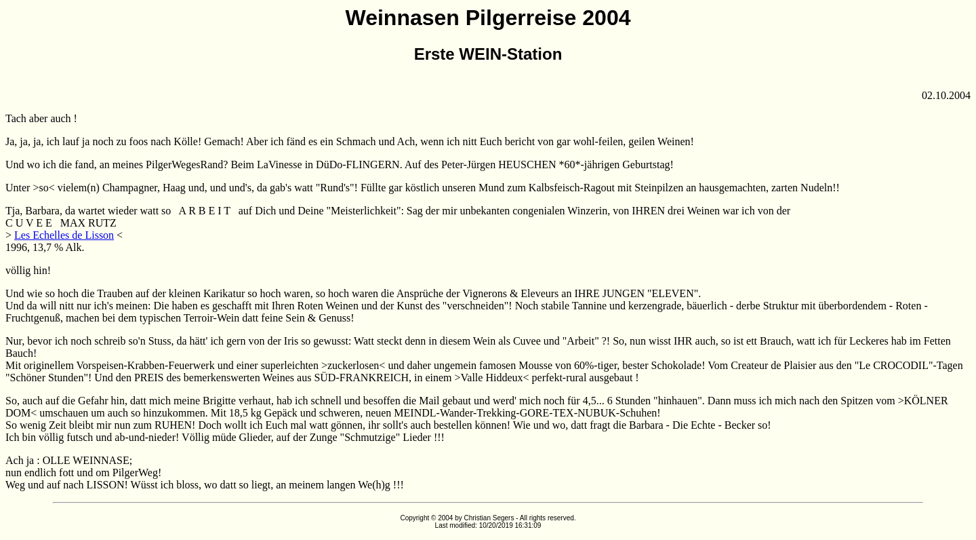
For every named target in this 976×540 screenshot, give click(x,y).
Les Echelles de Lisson (64, 235)
